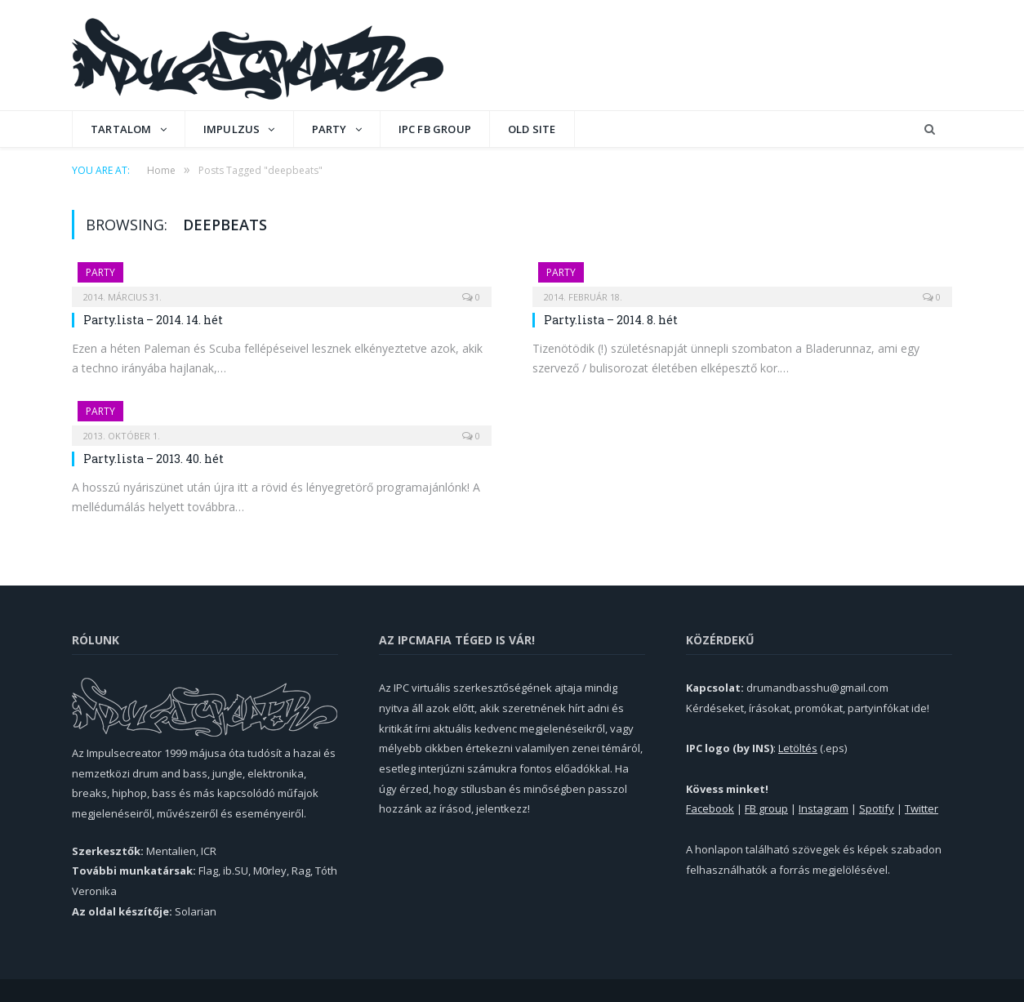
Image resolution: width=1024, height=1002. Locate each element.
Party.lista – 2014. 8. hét (611, 319)
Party (329, 129)
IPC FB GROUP (434, 129)
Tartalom (121, 129)
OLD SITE (532, 129)
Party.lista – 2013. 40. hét (153, 458)
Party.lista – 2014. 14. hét (153, 319)
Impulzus (231, 129)
